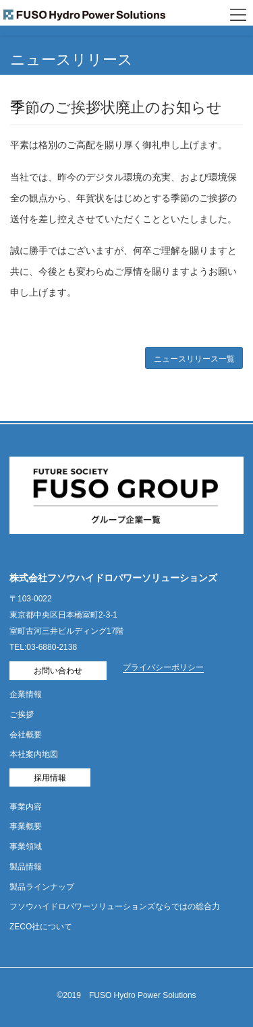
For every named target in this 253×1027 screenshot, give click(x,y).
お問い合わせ (58, 670)
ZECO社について (40, 926)
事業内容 (25, 806)
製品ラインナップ (41, 887)
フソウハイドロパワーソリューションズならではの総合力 (114, 906)
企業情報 (25, 694)
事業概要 (25, 826)
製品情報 (25, 866)
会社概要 (25, 734)
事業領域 (25, 846)
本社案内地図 (33, 754)
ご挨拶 (21, 714)
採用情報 (50, 778)
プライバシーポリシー (163, 667)
